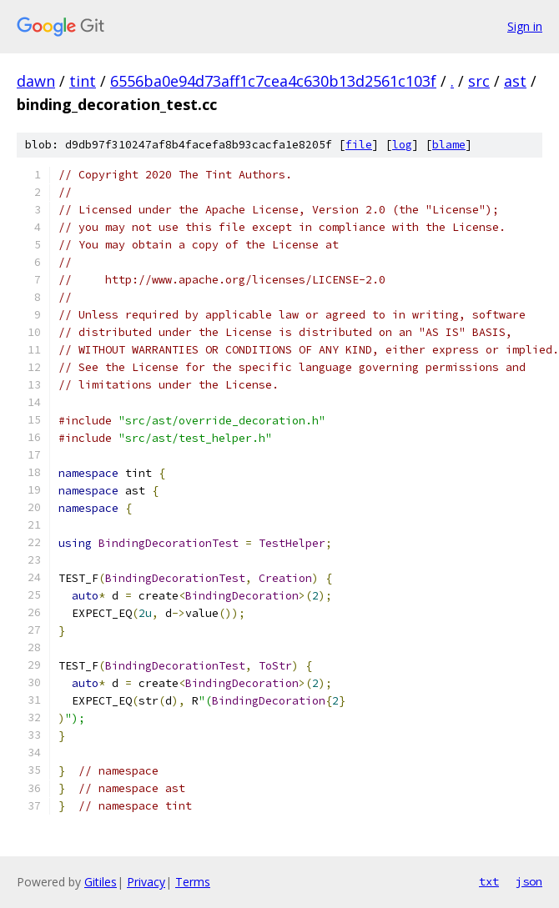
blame (449, 145)
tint (82, 81)
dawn (36, 81)
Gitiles (100, 882)
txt (489, 881)
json (529, 881)
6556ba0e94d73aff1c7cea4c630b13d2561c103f (273, 81)
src (479, 81)
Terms (192, 882)
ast (515, 81)
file (358, 145)
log (402, 145)
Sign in (524, 26)
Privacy (146, 882)
